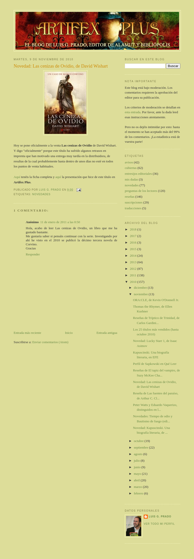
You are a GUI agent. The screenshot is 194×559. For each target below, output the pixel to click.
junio (137, 467)
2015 (133, 249)
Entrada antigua (106, 333)
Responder (33, 254)
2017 (133, 236)
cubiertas (131, 168)
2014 (133, 255)
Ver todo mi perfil (159, 523)
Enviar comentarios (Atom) (50, 342)
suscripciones (133, 202)
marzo (138, 487)
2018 (133, 229)
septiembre (141, 447)
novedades (41, 194)
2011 (133, 275)
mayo (138, 474)
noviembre (141, 294)
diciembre (141, 287)
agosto (138, 454)
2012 (133, 269)
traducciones (133, 208)
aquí (58, 177)
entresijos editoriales (138, 173)
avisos (129, 162)
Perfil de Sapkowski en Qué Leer (154, 364)
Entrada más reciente (27, 333)
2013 (133, 262)
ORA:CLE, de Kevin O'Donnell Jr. (156, 300)
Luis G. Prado (160, 516)
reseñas (129, 196)
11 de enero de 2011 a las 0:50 (60, 222)
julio (137, 460)
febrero (139, 493)
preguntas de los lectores (141, 191)
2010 (133, 282)
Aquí (17, 177)
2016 (133, 242)
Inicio (68, 333)
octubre (139, 441)
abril (137, 480)
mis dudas (131, 179)
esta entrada (132, 112)
